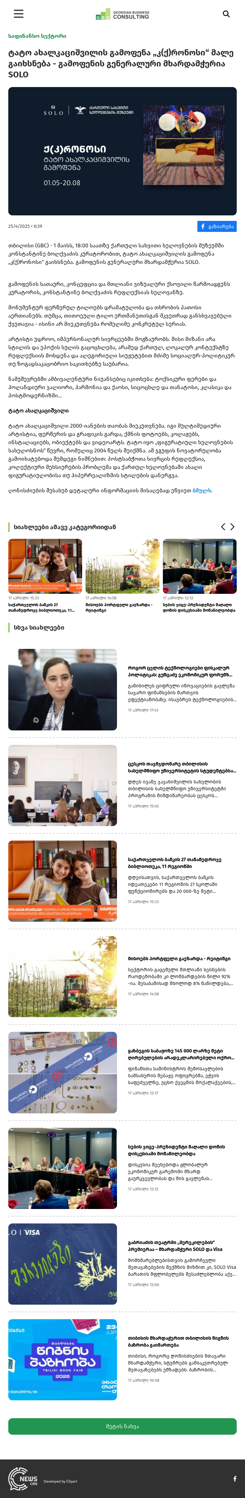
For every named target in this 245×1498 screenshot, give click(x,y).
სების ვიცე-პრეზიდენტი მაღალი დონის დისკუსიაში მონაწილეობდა (199, 607)
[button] (222, 527)
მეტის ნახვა (122, 1426)
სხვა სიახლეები (39, 627)
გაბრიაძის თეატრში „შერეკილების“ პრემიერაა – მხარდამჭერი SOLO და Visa (175, 1246)
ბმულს (202, 490)
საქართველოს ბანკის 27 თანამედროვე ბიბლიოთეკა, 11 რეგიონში (40, 607)
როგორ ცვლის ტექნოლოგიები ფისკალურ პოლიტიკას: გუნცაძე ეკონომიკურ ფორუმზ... (180, 671)
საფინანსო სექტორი (37, 36)
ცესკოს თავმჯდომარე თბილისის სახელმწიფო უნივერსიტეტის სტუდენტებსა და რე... (180, 767)
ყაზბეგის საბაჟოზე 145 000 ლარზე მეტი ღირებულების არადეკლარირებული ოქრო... (181, 1054)
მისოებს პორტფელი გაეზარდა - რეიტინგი (119, 607)
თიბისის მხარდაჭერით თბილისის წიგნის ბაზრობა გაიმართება (178, 1341)
